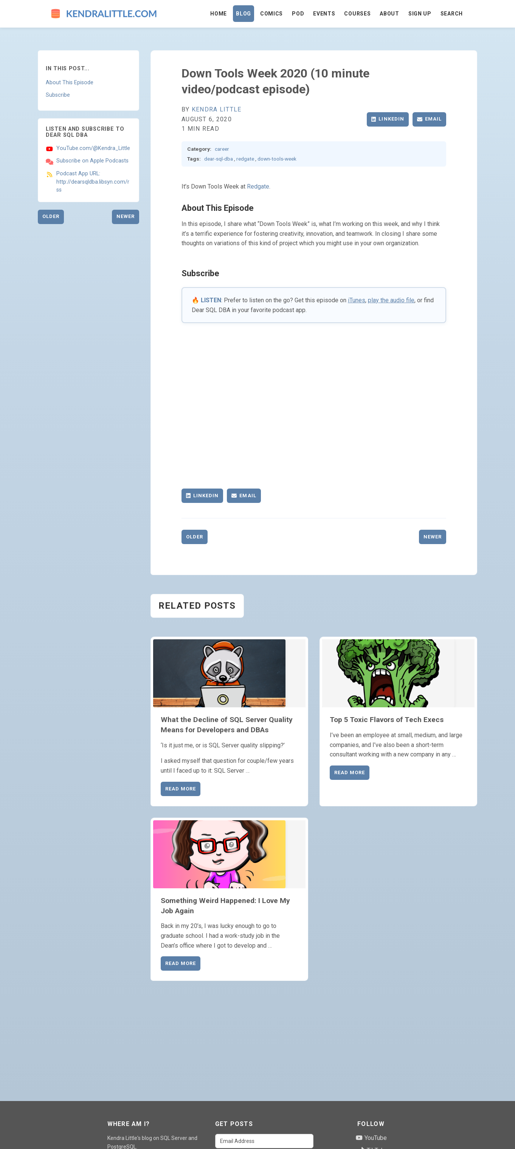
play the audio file (391, 300)
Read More (180, 789)
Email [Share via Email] (429, 119)
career (222, 149)
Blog (243, 14)
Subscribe (58, 95)
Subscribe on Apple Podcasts (92, 161)
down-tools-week (277, 159)
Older (50, 216)
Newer (125, 216)
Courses (357, 14)
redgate (245, 159)
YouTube (371, 1137)
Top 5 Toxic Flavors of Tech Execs (387, 719)
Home (218, 14)
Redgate (258, 186)
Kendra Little (217, 109)
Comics (271, 14)
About (389, 14)
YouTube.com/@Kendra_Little (93, 148)
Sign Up (419, 14)
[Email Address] (264, 1141)
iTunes (356, 300)
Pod (298, 14)
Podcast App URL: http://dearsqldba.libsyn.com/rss (92, 181)
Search (452, 14)
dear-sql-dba (218, 159)
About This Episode (69, 82)
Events (324, 14)
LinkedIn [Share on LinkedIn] (387, 119)
